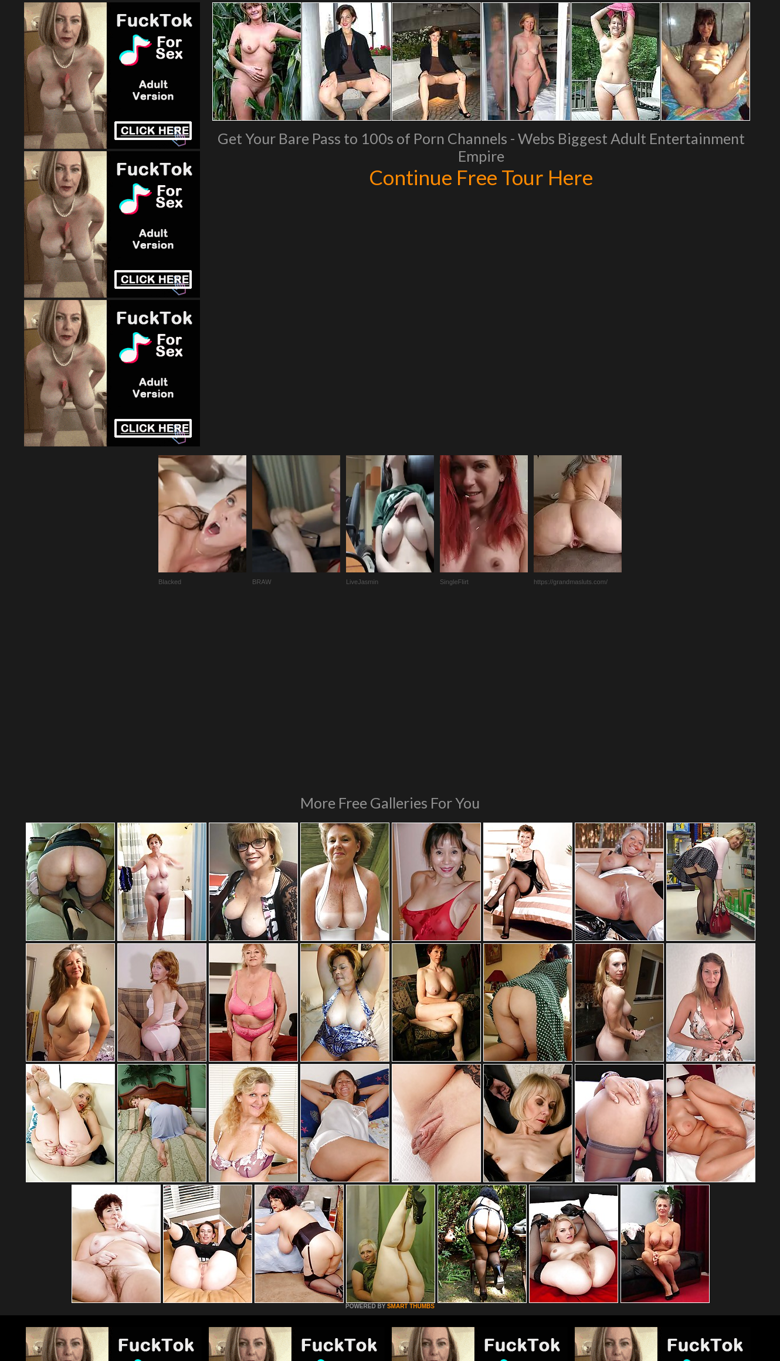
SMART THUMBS (411, 1146)
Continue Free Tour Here (481, 177)
